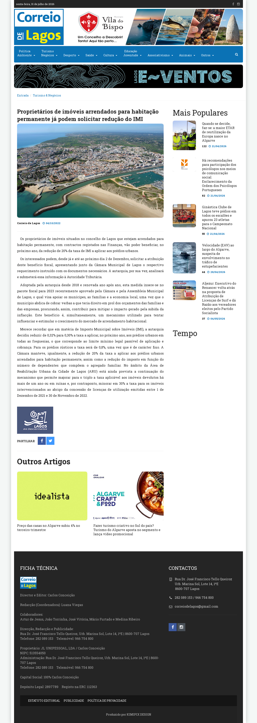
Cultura (108, 55)
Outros (205, 55)
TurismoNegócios (47, 53)
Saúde (90, 55)
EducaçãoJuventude (130, 53)
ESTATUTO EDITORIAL (44, 700)
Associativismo (159, 55)
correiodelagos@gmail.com (196, 606)
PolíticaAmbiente (24, 53)
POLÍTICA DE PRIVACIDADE (107, 700)
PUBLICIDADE (74, 700)
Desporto (69, 55)
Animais (185, 55)
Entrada (23, 95)
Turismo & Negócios (47, 95)
